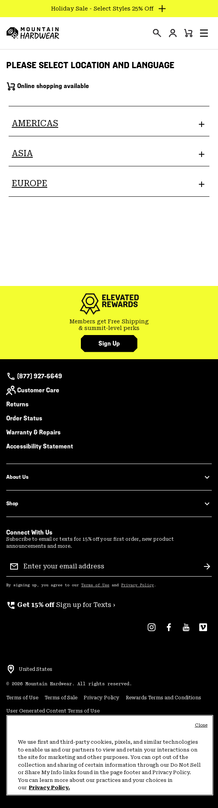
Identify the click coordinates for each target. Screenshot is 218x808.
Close (201, 725)
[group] (109, 325)
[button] (204, 33)
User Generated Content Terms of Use (53, 711)
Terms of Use (95, 585)
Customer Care (32, 390)
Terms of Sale (61, 697)
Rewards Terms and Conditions (163, 697)
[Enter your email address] (110, 566)
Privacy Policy (137, 585)
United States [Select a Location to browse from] (35, 669)
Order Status (24, 418)
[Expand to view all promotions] (109, 8)
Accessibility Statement (39, 446)
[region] (109, 755)
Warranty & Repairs (33, 432)
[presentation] (157, 33)
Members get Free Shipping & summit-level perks (109, 325)
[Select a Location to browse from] (11, 669)
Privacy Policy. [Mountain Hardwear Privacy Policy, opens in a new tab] (49, 787)
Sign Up (109, 343)
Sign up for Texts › (60, 605)
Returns (17, 404)
